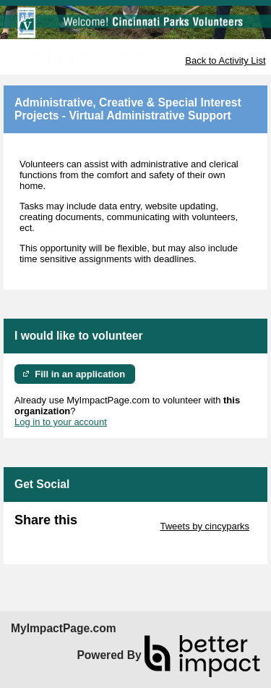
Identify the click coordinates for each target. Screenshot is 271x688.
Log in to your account (60, 421)
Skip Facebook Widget (61, 537)
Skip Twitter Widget (117, 526)
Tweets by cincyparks (204, 526)
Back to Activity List (225, 60)
